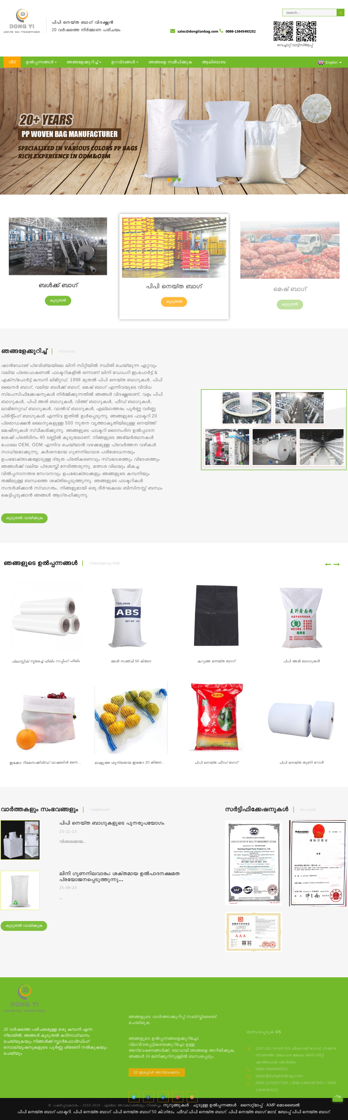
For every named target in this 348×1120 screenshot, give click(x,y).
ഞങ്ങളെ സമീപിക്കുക (170, 62)
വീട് (12, 62)
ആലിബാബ (214, 62)
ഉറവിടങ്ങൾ (124, 62)
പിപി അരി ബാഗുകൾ (302, 662)
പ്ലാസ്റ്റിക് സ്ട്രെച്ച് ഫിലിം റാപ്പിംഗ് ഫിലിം (46, 666)
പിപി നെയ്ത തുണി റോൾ (301, 765)
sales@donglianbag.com (198, 31)
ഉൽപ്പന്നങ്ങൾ (41, 62)
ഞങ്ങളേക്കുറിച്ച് (84, 62)
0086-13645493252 (241, 31)
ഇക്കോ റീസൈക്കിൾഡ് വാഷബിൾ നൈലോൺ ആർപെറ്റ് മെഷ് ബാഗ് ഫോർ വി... (46, 767)
